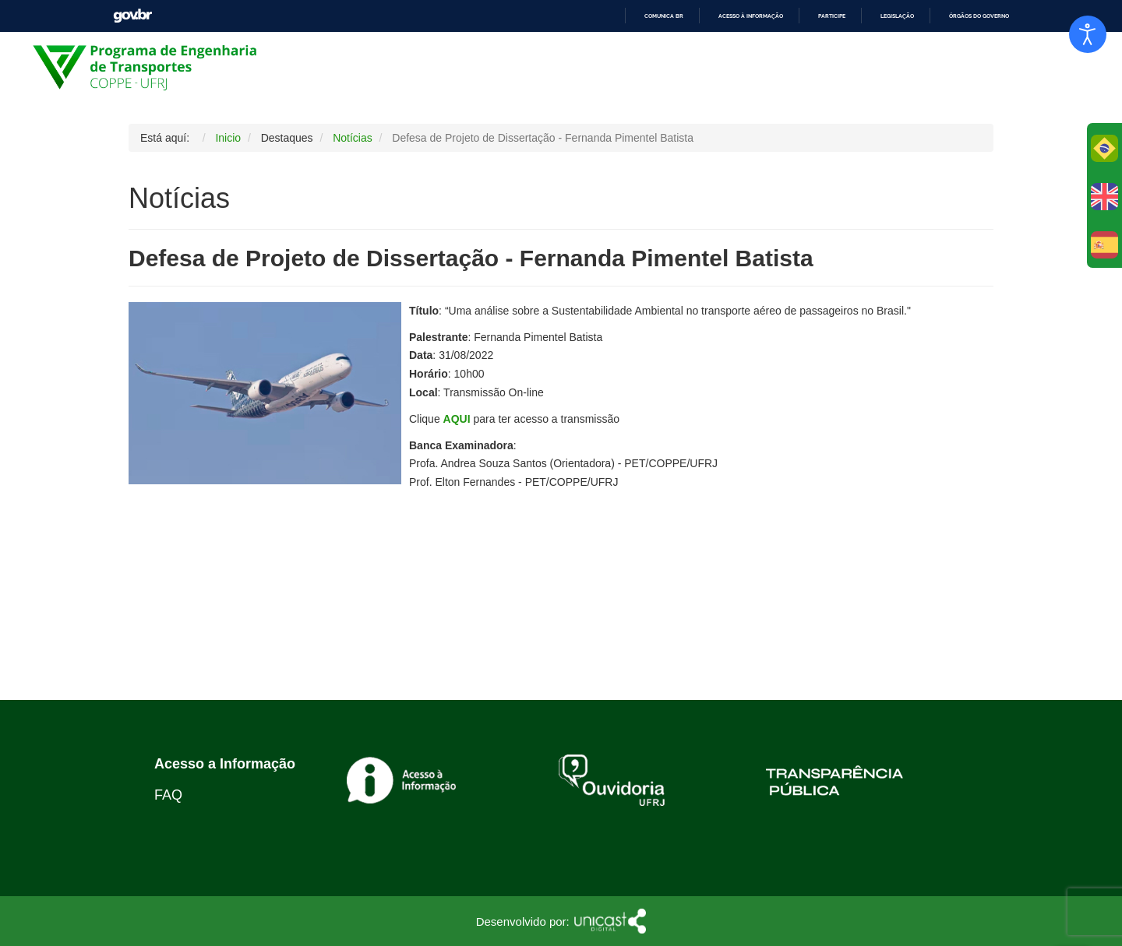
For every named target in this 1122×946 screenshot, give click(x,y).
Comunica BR (663, 15)
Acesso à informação (750, 15)
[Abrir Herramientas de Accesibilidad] (1087, 34)
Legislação (897, 15)
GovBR (132, 16)
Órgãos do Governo (979, 15)
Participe (831, 15)
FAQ (168, 795)
